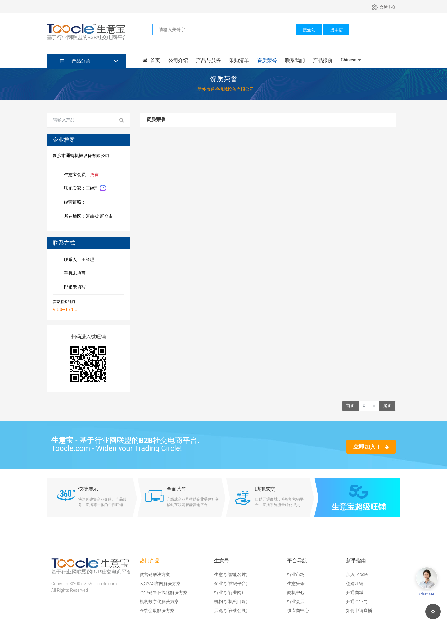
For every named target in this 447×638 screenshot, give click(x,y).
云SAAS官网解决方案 (160, 583)
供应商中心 (298, 610)
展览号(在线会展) (230, 610)
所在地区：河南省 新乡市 (87, 217)
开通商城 (354, 592)
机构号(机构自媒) (230, 601)
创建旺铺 (354, 583)
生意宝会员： (80, 175)
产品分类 (75, 61)
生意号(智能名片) (230, 574)
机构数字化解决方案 (159, 601)
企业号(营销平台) (230, 583)
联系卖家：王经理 (83, 188)
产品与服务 (208, 60)
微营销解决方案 (155, 574)
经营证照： (77, 202)
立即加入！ (371, 446)
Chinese (348, 59)
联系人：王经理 (77, 260)
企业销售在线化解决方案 (163, 592)
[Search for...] (80, 120)
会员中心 (383, 6)
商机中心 (296, 592)
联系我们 (295, 60)
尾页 (387, 405)
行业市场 (296, 574)
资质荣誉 (267, 60)
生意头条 (296, 583)
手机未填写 (73, 274)
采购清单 (239, 60)
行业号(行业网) (228, 592)
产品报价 (323, 60)
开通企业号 (357, 601)
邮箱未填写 (73, 287)
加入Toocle (357, 574)
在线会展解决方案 (157, 610)
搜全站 (309, 29)
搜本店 (336, 29)
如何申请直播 (359, 610)
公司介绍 (178, 60)
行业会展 (296, 601)
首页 (151, 60)
